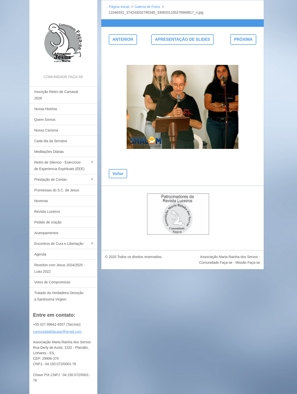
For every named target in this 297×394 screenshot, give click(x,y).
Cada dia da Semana (50, 141)
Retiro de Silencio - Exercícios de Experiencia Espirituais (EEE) (59, 165)
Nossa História (45, 109)
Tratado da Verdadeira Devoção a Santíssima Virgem (58, 296)
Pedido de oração (48, 222)
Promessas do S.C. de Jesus (56, 190)
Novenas (41, 201)
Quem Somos (45, 120)
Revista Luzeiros (47, 212)
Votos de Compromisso (52, 282)
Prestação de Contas (50, 179)
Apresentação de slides (182, 39)
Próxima (243, 39)
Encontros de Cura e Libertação (58, 244)
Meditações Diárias (49, 152)
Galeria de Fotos (147, 7)
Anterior (122, 39)
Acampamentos (46, 233)
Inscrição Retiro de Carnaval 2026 (56, 95)
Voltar (117, 174)
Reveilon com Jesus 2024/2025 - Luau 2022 (59, 268)
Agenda (40, 254)
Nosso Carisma (46, 130)
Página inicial (119, 7)
